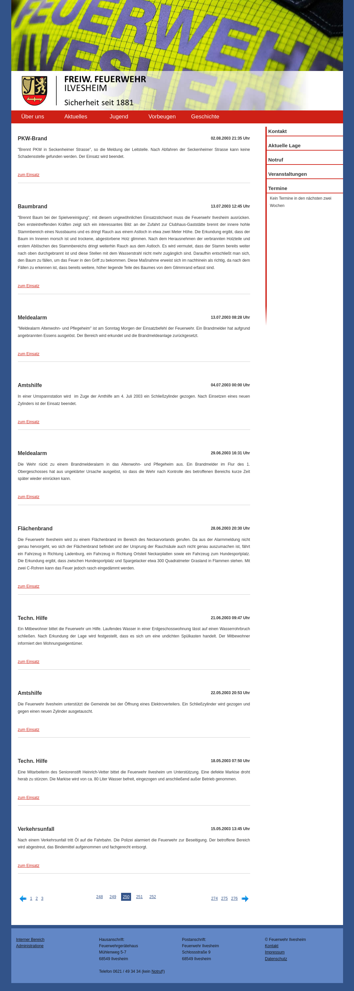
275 (224, 898)
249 (112, 896)
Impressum (275, 952)
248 (99, 896)
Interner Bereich (30, 939)
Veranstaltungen (287, 174)
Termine (277, 188)
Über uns (32, 116)
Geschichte (205, 116)
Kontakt (277, 131)
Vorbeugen (162, 116)
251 (139, 896)
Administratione (30, 946)
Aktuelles (75, 116)
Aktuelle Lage (284, 145)
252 (152, 896)
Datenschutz (276, 959)
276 (234, 898)
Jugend (119, 116)
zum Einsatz (28, 174)
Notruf (275, 160)
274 (214, 898)
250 (126, 896)
